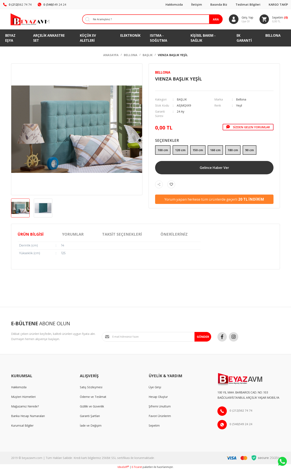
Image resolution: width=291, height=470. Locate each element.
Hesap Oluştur (158, 397)
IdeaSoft (123, 467)
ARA (216, 19)
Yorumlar (73, 234)
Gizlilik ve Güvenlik (92, 406)
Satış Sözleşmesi (91, 387)
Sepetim (154, 425)
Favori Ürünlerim (160, 416)
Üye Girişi (155, 387)
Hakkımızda (174, 4)
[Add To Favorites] (171, 184)
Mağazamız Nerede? (25, 406)
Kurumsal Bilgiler (22, 425)
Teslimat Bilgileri (248, 4)
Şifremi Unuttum (160, 406)
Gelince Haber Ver (214, 167)
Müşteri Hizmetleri (23, 397)
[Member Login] (241, 19)
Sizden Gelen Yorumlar (248, 127)
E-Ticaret (137, 467)
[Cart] (273, 19)
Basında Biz (218, 4)
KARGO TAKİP (278, 4)
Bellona (162, 72)
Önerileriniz (174, 234)
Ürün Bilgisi (31, 234)
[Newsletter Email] (156, 337)
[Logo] (24, 19)
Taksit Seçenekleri (122, 234)
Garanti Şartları (90, 416)
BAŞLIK (182, 99)
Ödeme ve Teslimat (93, 397)
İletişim (196, 4)
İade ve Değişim (91, 425)
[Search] (149, 19)
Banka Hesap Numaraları (28, 416)
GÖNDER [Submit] (203, 337)
